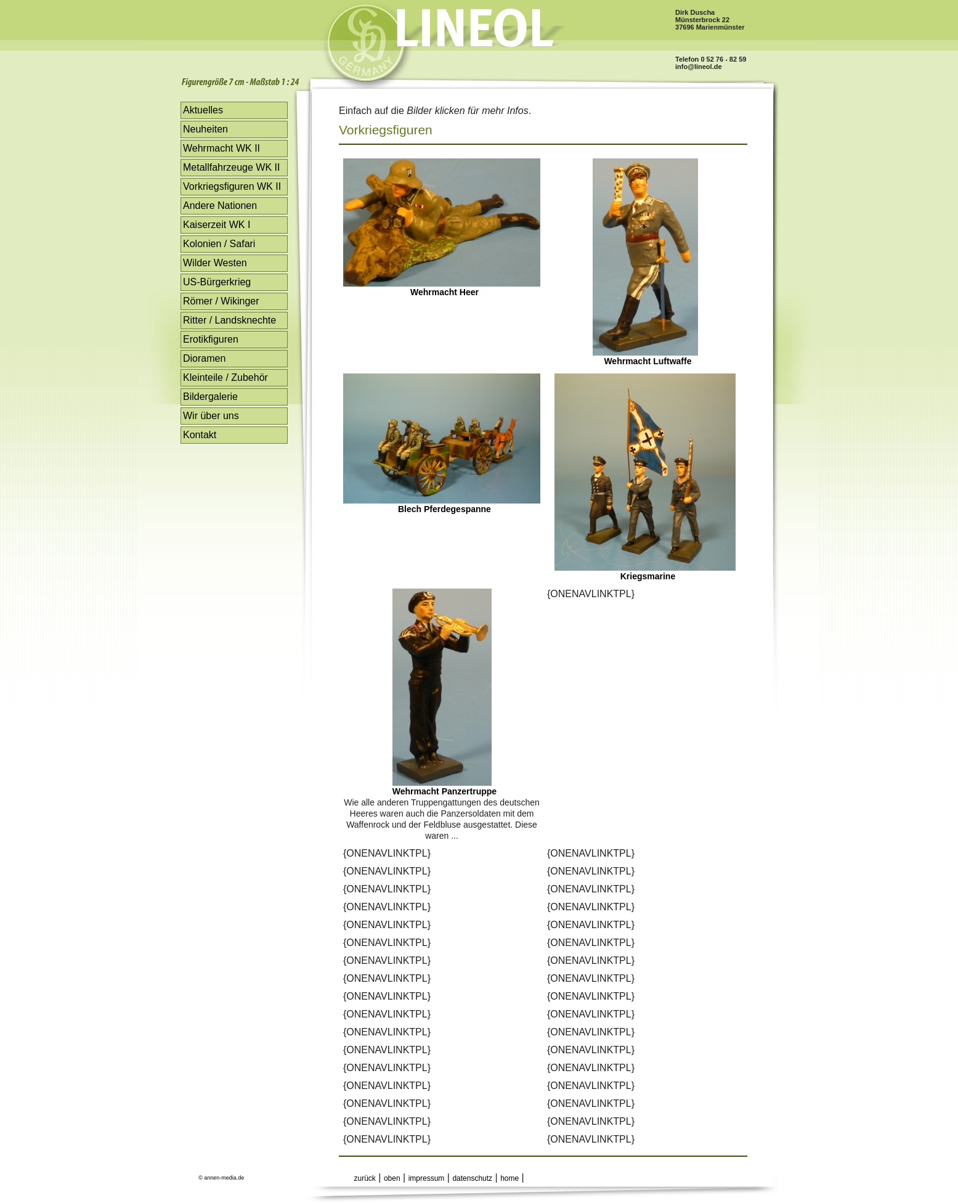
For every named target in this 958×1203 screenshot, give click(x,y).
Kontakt (199, 435)
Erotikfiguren (210, 339)
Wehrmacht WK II (221, 148)
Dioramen (204, 358)
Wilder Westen (215, 263)
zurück (365, 1178)
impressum (426, 1178)
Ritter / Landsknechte (229, 320)
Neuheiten (205, 129)
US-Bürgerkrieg (217, 282)
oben (392, 1178)
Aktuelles (203, 110)
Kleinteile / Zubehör (225, 377)
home (509, 1178)
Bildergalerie (210, 396)
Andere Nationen (220, 205)
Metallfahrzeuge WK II (231, 167)
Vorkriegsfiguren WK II (232, 186)
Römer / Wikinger (221, 301)
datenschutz (472, 1178)
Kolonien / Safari (219, 244)
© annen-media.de (221, 1178)
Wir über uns (211, 415)
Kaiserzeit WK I (216, 224)
